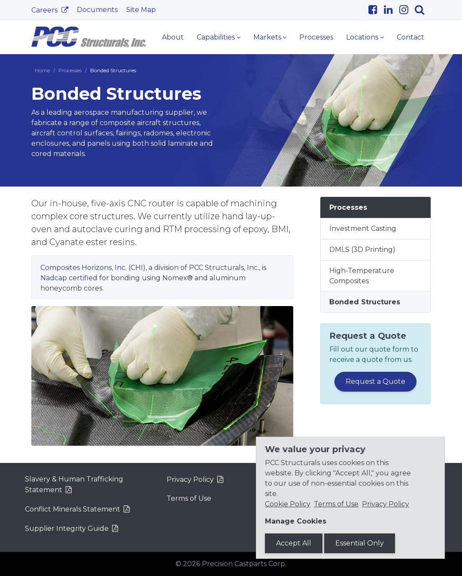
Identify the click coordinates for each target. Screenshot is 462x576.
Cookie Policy (287, 504)
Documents (97, 10)
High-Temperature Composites (361, 276)
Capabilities (216, 37)
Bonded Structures (364, 302)
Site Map (141, 10)
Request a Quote (375, 381)
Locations (362, 37)
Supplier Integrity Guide (67, 528)
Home (42, 70)
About (173, 37)
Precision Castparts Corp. (244, 564)
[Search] (423, 10)
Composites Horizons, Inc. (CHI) (93, 267)
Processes (316, 37)
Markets (267, 37)
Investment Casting (362, 228)
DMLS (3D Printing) (362, 249)
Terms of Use (189, 498)
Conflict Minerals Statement (72, 509)
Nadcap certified (68, 278)
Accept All (293, 543)
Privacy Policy (190, 479)
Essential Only (359, 543)
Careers (45, 10)
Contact (410, 37)
